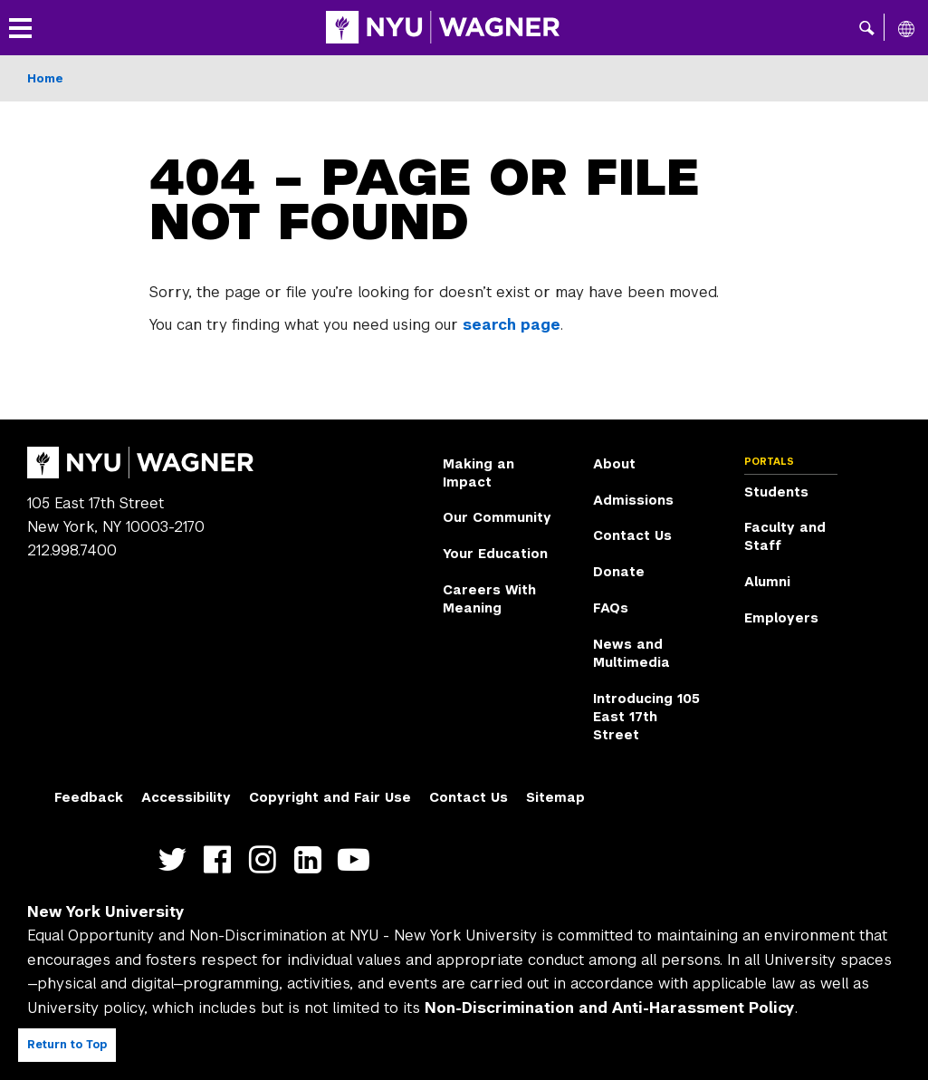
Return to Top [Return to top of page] (67, 1044)
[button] (867, 27)
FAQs (610, 608)
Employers (781, 618)
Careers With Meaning (489, 599)
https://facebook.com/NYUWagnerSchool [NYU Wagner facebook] (221, 859)
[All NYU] (906, 28)
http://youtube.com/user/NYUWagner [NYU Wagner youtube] (357, 859)
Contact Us (632, 535)
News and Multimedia (631, 653)
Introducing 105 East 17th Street (646, 716)
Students (776, 492)
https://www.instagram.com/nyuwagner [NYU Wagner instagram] (266, 859)
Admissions (633, 500)
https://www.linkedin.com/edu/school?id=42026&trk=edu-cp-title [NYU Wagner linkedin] (312, 859)
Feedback (88, 797)
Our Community (497, 517)
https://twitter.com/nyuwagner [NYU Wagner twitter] (176, 859)
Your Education (495, 553)
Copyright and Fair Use (330, 797)
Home (45, 78)
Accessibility (186, 797)
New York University (106, 911)
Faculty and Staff (785, 536)
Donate (619, 572)
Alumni (767, 582)
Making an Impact (478, 473)
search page (511, 324)
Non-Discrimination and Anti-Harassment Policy (610, 1007)
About (614, 464)
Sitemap (555, 797)
